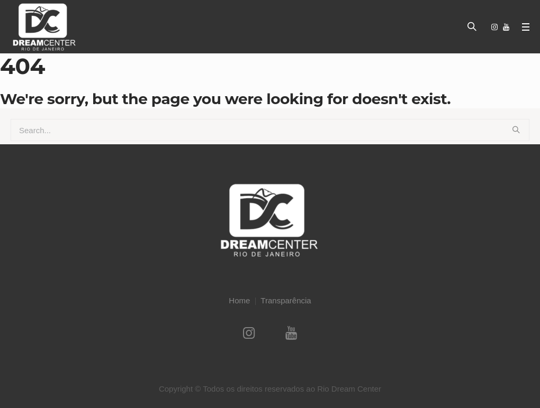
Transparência (285, 300)
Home (239, 300)
